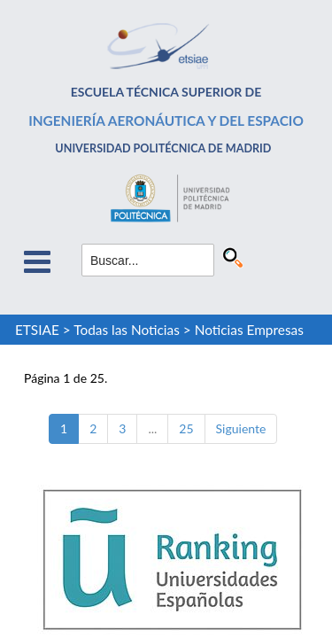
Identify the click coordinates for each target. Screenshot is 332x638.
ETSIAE (37, 330)
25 (186, 428)
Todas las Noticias (126, 330)
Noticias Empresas (249, 330)
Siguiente (241, 428)
